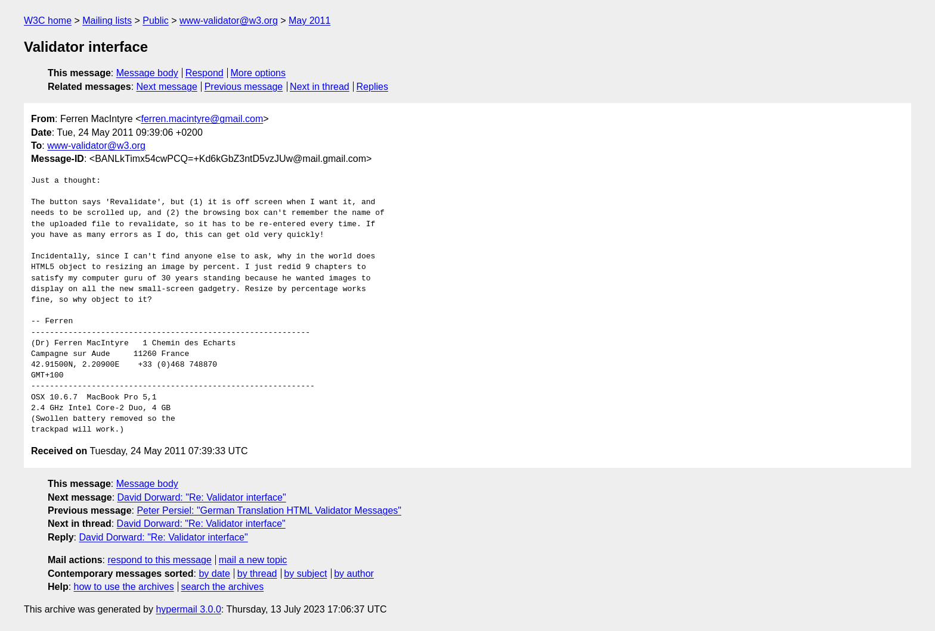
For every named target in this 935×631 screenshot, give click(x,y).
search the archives (222, 587)
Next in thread (319, 87)
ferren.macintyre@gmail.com (202, 119)
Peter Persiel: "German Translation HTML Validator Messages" (269, 510)
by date (214, 573)
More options (258, 73)
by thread (257, 573)
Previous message (244, 87)
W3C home (48, 20)
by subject (305, 573)
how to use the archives (124, 587)
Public (156, 20)
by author (354, 573)
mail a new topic (253, 560)
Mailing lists (107, 20)
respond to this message (159, 560)
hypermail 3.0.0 (188, 609)
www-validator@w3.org (228, 20)
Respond (204, 73)
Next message (167, 87)
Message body (147, 73)
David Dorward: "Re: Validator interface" (201, 497)
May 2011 (309, 20)
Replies (372, 87)
